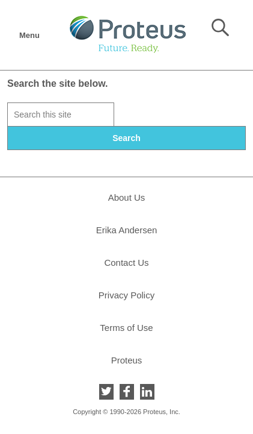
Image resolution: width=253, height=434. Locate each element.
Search (220, 27)
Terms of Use (126, 327)
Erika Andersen (126, 230)
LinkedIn (147, 392)
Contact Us (126, 262)
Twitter (106, 392)
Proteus (126, 360)
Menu (28, 32)
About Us (126, 197)
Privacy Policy (126, 295)
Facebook (127, 392)
